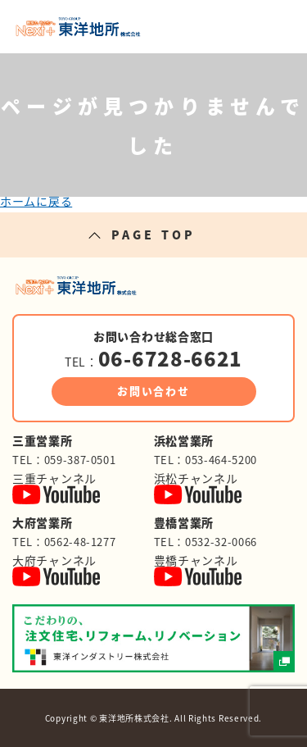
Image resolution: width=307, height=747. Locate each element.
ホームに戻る (36, 201)
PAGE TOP (153, 234)
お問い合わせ (154, 391)
